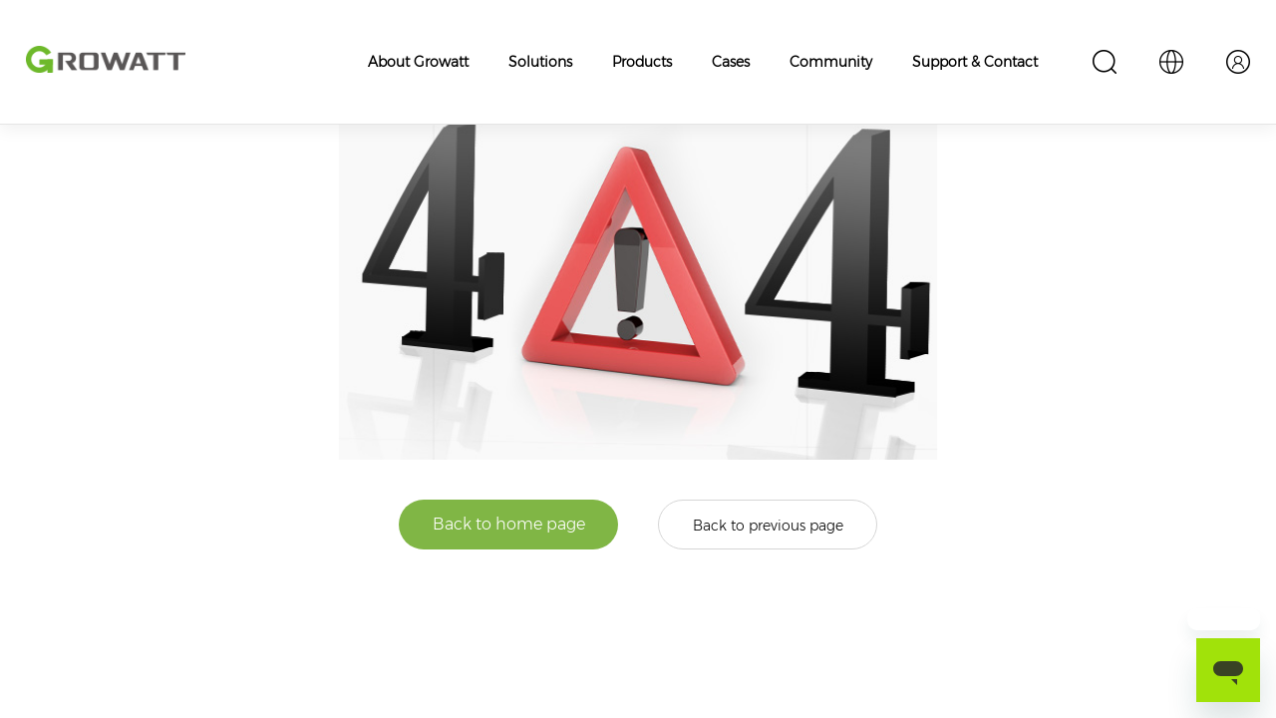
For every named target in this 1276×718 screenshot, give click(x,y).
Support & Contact (975, 62)
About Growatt (418, 62)
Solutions (540, 62)
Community (831, 62)
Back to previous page (768, 526)
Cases (731, 62)
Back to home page (509, 524)
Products (642, 62)
